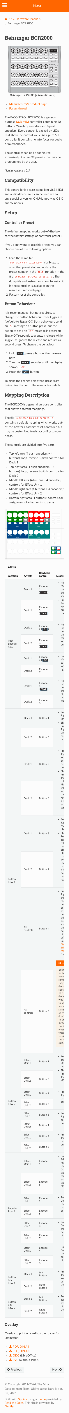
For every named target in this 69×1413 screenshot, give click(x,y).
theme (42, 1399)
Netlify (9, 1406)
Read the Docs (14, 1402)
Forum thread (18, 108)
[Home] (6, 18)
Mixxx (37, 5)
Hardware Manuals (25, 19)
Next (57, 1369)
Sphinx (22, 1399)
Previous (14, 1369)
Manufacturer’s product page (28, 104)
